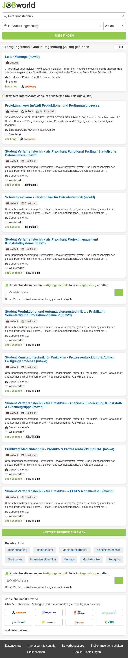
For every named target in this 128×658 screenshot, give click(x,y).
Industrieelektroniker (43, 559)
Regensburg (53, 47)
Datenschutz (13, 645)
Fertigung (115, 559)
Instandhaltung (17, 549)
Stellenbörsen (36, 651)
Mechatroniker (92, 559)
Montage (69, 559)
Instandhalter (44, 549)
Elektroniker (15, 559)
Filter (120, 46)
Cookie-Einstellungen (87, 651)
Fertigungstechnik (18, 47)
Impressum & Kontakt (41, 645)
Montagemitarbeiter (74, 549)
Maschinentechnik (108, 549)
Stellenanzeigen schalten (107, 645)
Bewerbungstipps (73, 645)
